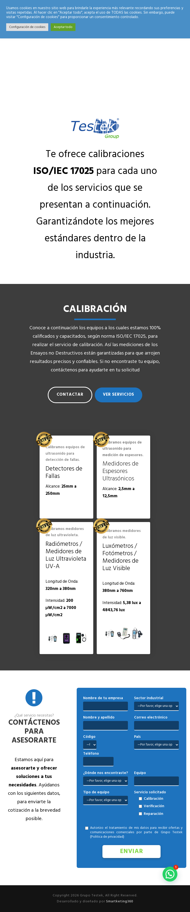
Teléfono (91, 754)
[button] (170, 874)
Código (89, 737)
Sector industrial (148, 698)
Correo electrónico (150, 717)
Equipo (140, 773)
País (137, 737)
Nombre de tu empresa (103, 698)
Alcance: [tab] (61, 490)
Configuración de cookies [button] (27, 27)
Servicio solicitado (150, 792)
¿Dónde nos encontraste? (105, 773)
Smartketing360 (119, 901)
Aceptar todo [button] (63, 27)
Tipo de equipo (96, 792)
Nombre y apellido (99, 717)
